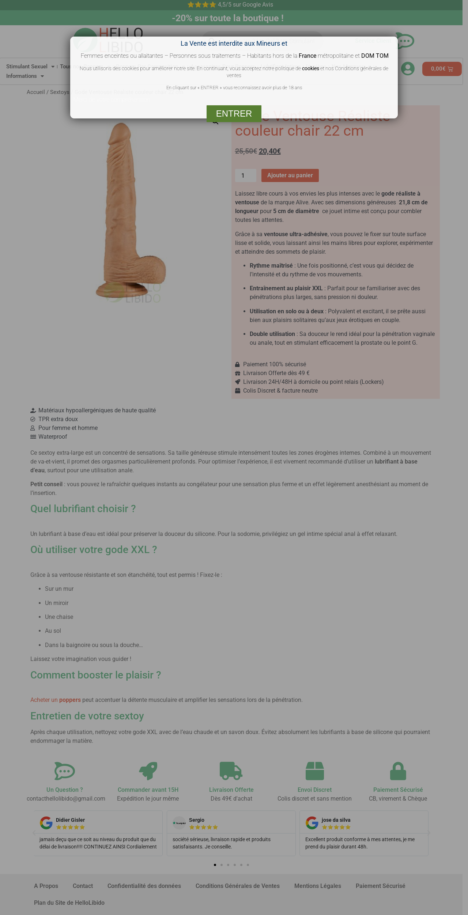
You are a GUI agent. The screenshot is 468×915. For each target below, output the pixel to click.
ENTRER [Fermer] (234, 113)
